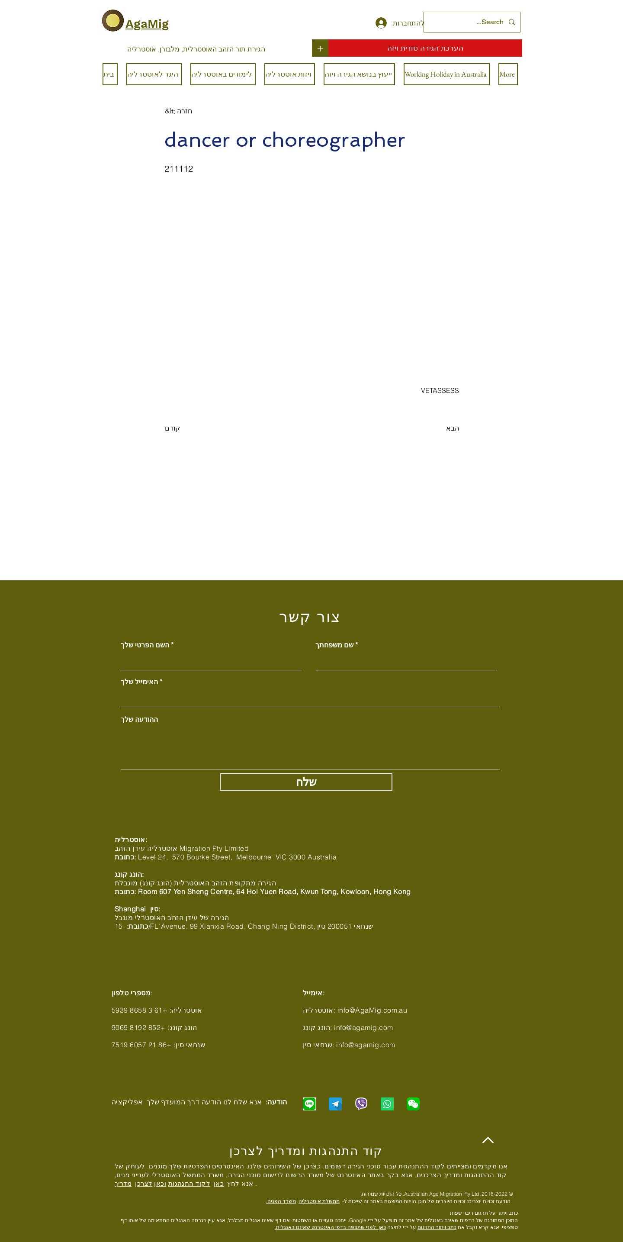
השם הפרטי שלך (145, 644)
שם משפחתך (334, 644)
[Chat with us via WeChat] (413, 1103)
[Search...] (473, 22)
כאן (219, 1183)
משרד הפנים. (281, 1201)
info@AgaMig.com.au (372, 1010)
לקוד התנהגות (189, 1183)
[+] (320, 48)
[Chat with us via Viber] (361, 1103)
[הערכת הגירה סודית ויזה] (425, 48)
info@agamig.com (363, 1027)
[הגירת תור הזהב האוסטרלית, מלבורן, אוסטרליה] (196, 49)
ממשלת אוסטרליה (319, 1201)
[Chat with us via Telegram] (335, 1103)
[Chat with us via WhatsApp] (387, 1103)
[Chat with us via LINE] (309, 1103)
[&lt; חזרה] (193, 111)
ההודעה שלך (139, 719)
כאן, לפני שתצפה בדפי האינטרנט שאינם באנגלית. (330, 1227)
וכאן (160, 1183)
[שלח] (306, 782)
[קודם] (193, 429)
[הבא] (437, 429)
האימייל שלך (139, 681)
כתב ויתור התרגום (436, 1227)
